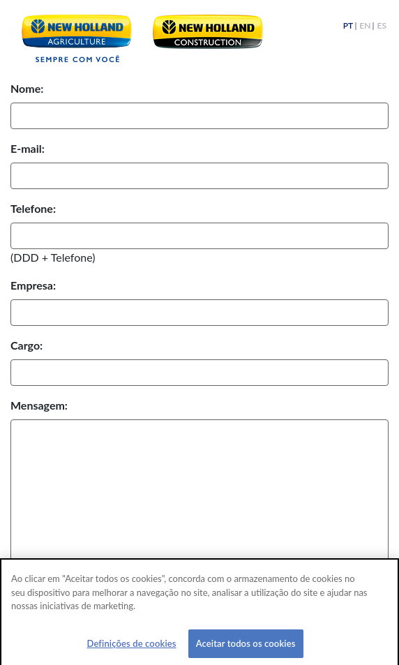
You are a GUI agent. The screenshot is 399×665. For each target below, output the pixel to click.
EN (364, 26)
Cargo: (26, 345)
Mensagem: (39, 405)
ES (381, 26)
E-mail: (27, 148)
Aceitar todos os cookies (246, 646)
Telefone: (33, 208)
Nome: (26, 88)
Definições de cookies (131, 646)
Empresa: (33, 285)
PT (348, 26)
